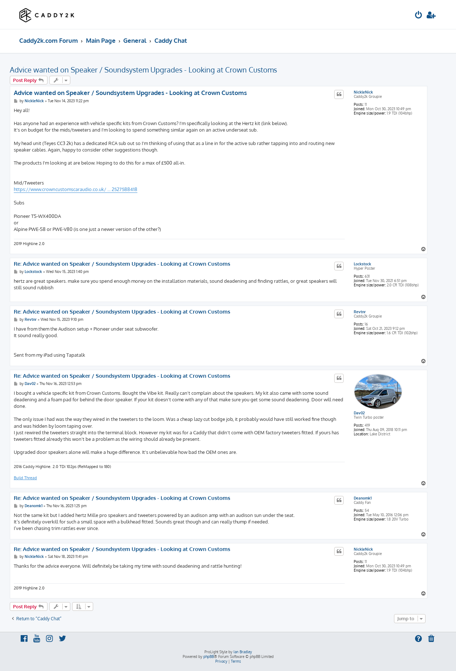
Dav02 (359, 413)
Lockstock (362, 264)
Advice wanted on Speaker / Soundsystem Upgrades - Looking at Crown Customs (143, 69)
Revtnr (360, 312)
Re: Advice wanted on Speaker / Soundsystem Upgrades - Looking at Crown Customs (122, 264)
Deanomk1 (363, 498)
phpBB (208, 656)
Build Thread (25, 477)
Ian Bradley (242, 652)
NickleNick (363, 92)
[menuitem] (419, 16)
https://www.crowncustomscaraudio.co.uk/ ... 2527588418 (75, 189)
